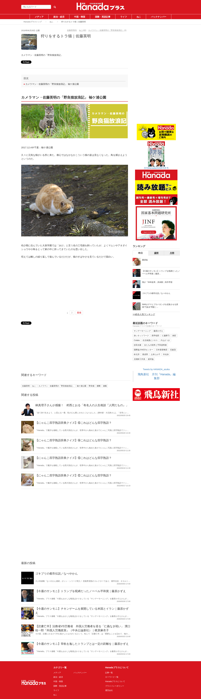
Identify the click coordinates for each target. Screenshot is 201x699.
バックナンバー (158, 17)
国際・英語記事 (102, 17)
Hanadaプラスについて (115, 681)
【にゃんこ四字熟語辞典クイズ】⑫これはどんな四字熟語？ (73, 475)
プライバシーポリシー (114, 686)
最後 (79, 312)
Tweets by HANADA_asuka (156, 369)
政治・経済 (58, 17)
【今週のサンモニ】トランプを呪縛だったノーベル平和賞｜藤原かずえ (80, 591)
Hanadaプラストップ (33, 22)
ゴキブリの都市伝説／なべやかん (56, 573)
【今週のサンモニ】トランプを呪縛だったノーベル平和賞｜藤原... (161, 272)
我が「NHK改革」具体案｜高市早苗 (157, 282)
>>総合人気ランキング (144, 314)
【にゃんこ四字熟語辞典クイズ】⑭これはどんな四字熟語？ (73, 440)
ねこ (139, 17)
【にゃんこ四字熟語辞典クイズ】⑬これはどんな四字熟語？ (73, 457)
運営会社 (109, 690)
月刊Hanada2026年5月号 (156, 168)
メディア (39, 17)
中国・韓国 (79, 17)
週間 (156, 253)
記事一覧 (109, 673)
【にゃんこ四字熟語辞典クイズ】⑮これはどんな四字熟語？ (73, 422)
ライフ (123, 17)
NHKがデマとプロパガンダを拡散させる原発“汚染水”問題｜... (160, 305)
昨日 (140, 253)
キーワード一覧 (111, 677)
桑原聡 (145, 260)
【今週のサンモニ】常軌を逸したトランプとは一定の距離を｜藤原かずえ (82, 643)
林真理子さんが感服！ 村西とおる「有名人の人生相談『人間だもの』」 (82, 405)
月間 (172, 253)
